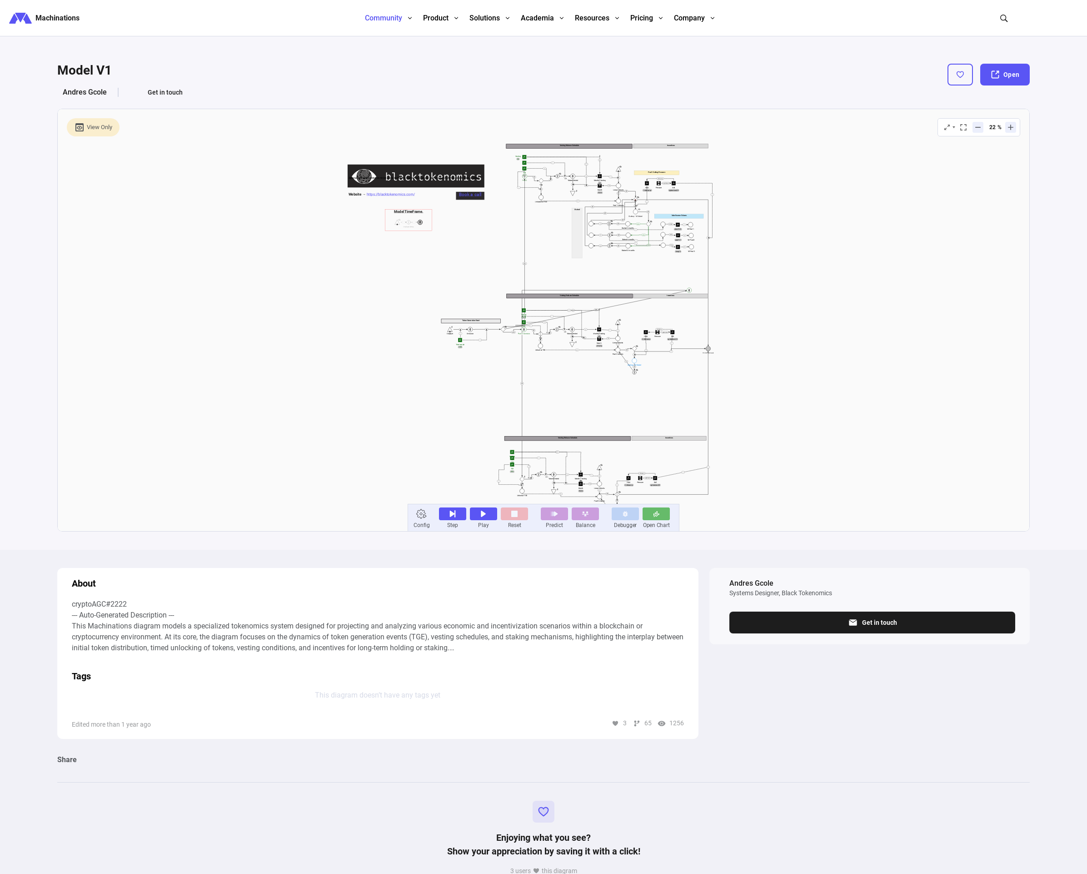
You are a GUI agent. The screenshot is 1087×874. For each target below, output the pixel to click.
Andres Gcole (85, 92)
